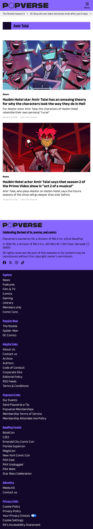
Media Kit (9, 487)
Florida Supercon (14, 446)
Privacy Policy (12, 511)
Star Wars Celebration (17, 473)
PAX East (9, 459)
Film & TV (9, 289)
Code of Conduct (14, 367)
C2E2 (6, 437)
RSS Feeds (9, 381)
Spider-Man (10, 330)
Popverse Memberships (18, 409)
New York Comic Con (16, 455)
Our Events (10, 400)
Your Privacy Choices (16, 515)
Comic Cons (10, 311)
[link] (4, 264)
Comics (7, 293)
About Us (9, 349)
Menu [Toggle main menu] (87, 5)
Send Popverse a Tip (16, 404)
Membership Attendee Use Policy (24, 418)
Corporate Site (12, 372)
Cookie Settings (13, 520)
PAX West (9, 469)
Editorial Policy (12, 376)
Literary (8, 302)
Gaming (8, 298)
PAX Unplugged (13, 464)
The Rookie (10, 326)
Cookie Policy (11, 506)
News (6, 279)
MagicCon (9, 450)
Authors (8, 363)
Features (9, 284)
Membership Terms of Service (22, 413)
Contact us (10, 353)
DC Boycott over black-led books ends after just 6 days (59, 13)
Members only (12, 307)
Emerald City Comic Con (18, 441)
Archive (8, 358)
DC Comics (9, 335)
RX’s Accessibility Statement (22, 524)
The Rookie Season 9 (14, 13)
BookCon (9, 432)
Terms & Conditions (16, 385)
